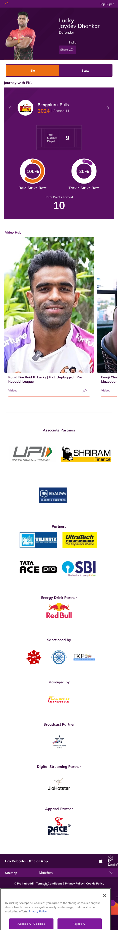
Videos (12, 390)
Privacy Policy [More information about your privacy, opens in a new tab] (38, 923)
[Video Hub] (78, 897)
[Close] (104, 906)
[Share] (67, 50)
